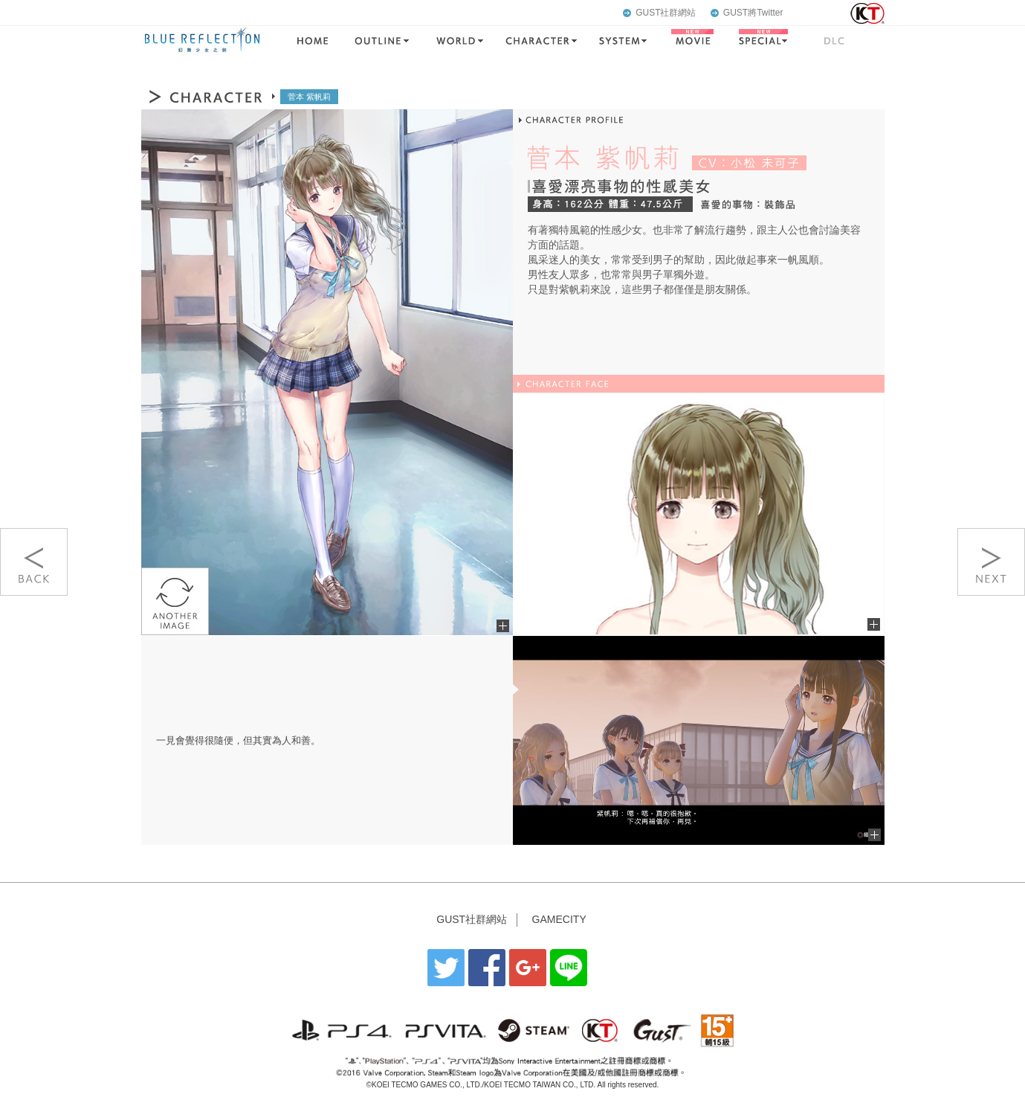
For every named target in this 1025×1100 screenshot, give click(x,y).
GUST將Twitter (753, 12)
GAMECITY (559, 919)
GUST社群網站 (666, 12)
